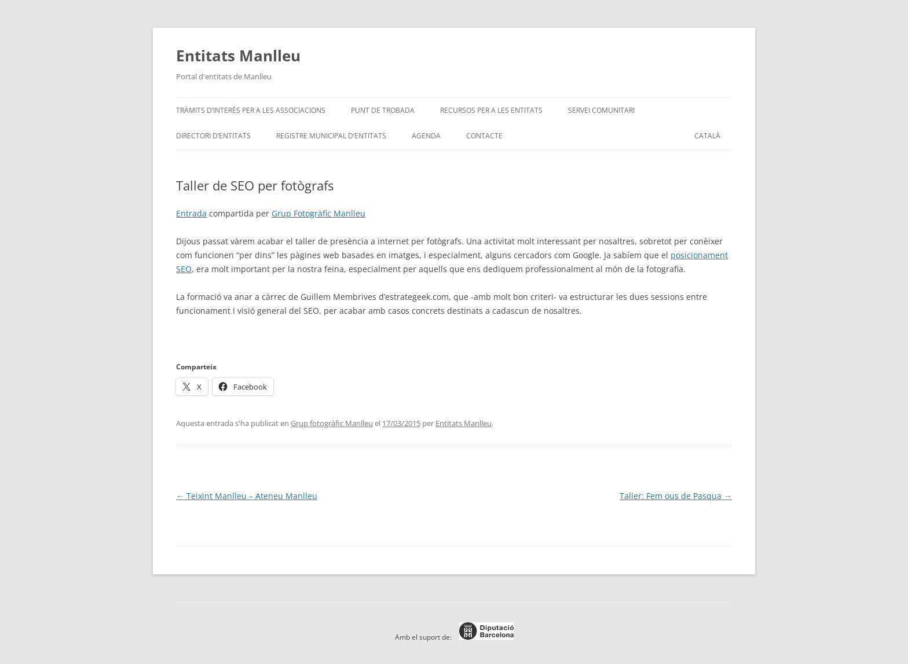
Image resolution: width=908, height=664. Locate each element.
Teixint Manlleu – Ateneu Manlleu (246, 495)
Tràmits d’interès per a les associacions (250, 110)
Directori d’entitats (213, 136)
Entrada (191, 213)
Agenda (426, 136)
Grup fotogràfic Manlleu (332, 423)
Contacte (484, 136)
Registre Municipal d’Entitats (331, 136)
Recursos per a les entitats (491, 110)
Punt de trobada (383, 110)
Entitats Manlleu (238, 55)
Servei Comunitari (601, 110)
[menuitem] (707, 136)
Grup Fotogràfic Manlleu (318, 213)
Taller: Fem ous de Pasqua (676, 495)
